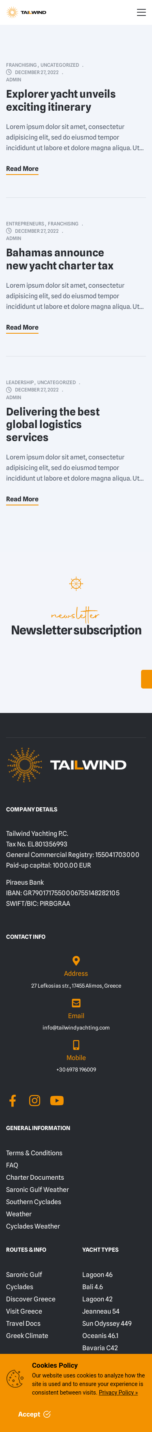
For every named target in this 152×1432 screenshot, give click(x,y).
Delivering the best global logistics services (53, 424)
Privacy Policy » (118, 1392)
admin (13, 80)
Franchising (21, 65)
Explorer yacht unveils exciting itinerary (61, 100)
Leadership (20, 382)
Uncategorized (60, 65)
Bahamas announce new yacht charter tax (59, 259)
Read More (22, 169)
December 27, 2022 (37, 72)
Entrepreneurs (25, 224)
